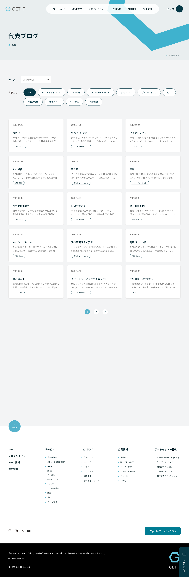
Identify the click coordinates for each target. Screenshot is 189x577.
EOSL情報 (14, 462)
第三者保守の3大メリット (168, 476)
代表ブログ (88, 457)
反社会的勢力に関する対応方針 (49, 553)
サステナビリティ (128, 471)
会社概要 (124, 457)
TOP (11, 449)
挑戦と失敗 (33, 101)
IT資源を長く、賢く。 (166, 471)
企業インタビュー (97, 8)
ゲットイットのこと (51, 92)
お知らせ (116, 8)
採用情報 (147, 8)
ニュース (87, 462)
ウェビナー (88, 471)
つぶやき (76, 92)
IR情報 (123, 480)
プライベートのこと (100, 92)
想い (169, 92)
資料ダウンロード (91, 480)
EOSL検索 (77, 8)
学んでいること (149, 92)
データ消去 (51, 475)
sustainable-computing (168, 457)
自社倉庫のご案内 (164, 466)
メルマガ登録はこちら (165, 531)
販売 (49, 492)
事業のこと (126, 92)
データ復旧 (52, 502)
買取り (49, 471)
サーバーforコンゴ (165, 462)
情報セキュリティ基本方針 (19, 553)
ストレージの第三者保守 (56, 462)
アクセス (124, 476)
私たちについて (127, 462)
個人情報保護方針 (16, 558)
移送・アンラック (54, 479)
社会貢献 (74, 101)
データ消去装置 (53, 488)
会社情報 (132, 8)
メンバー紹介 (126, 466)
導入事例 (87, 476)
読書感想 (94, 101)
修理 (49, 497)
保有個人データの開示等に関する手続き (85, 553)
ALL (29, 92)
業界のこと (54, 101)
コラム (87, 466)
